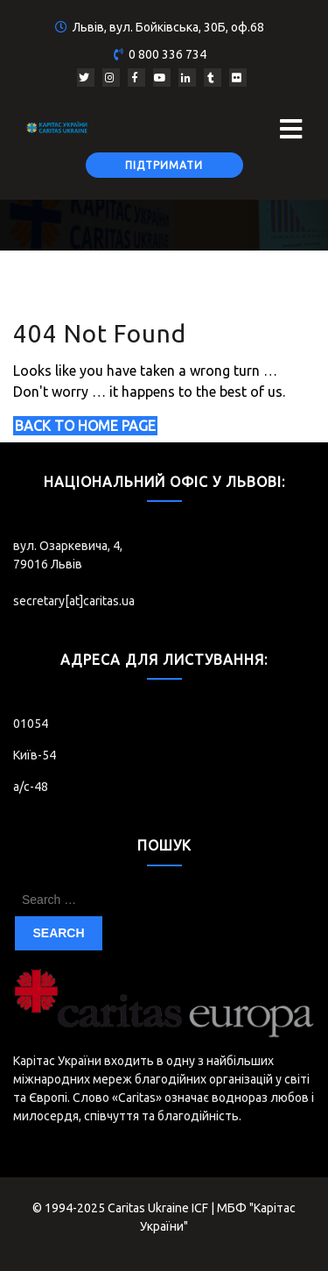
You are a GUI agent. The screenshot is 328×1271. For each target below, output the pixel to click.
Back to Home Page (85, 426)
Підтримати (164, 165)
